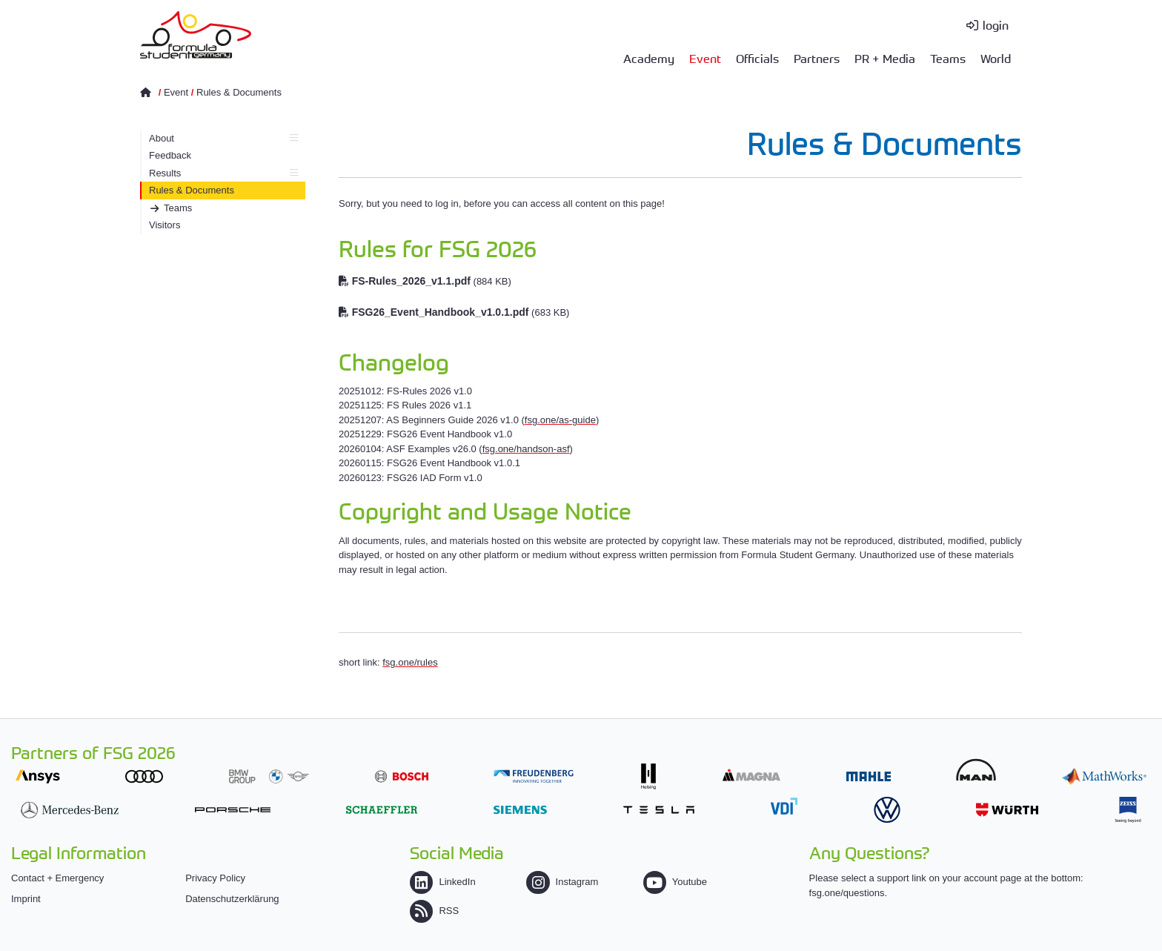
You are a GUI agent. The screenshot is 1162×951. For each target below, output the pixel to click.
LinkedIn (442, 881)
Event (705, 57)
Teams (948, 57)
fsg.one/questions (847, 892)
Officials (757, 57)
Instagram (562, 881)
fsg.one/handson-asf (526, 448)
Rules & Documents (239, 92)
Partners (817, 57)
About (223, 138)
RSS (434, 910)
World (995, 57)
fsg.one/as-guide (560, 419)
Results (223, 173)
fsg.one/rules (409, 662)
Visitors (164, 225)
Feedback (170, 155)
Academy (648, 57)
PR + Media (884, 57)
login (996, 24)
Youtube (675, 881)
